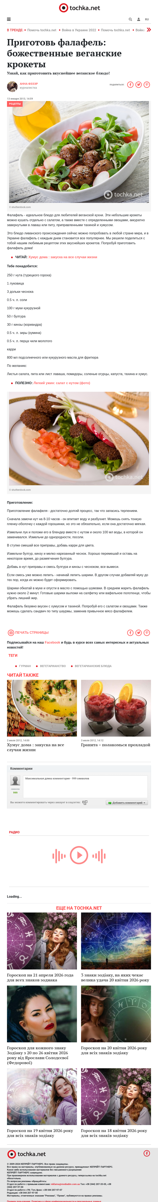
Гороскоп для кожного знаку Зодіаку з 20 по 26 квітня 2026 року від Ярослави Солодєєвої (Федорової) (38, 1055)
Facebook (52, 642)
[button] (139, 19)
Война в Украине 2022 (79, 30)
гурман (25, 666)
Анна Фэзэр (29, 83)
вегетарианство (53, 666)
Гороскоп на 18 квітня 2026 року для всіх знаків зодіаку (114, 1133)
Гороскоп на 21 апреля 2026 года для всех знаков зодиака (40, 977)
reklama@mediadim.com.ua (65, 1184)
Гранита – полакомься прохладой (115, 744)
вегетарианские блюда (93, 666)
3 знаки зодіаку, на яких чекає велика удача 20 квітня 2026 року (115, 977)
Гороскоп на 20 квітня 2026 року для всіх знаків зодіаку (114, 1050)
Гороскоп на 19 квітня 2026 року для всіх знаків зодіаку (40, 1133)
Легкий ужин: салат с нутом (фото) (62, 383)
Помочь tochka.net (42, 30)
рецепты (15, 103)
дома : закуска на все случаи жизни (62, 257)
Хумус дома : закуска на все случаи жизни (35, 747)
